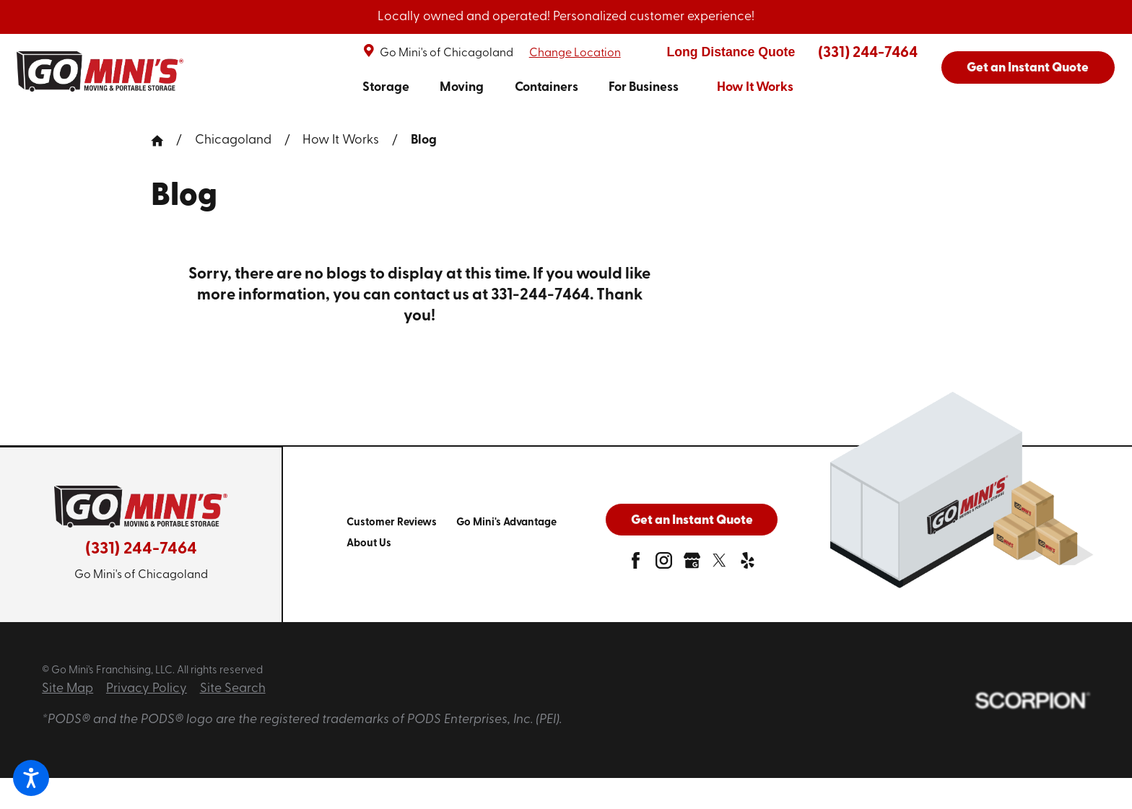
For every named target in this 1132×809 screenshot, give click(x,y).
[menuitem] (385, 88)
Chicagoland (233, 140)
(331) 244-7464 (868, 53)
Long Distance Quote (730, 52)
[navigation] (577, 88)
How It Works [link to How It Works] (755, 88)
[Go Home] (163, 140)
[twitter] (719, 564)
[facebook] (635, 564)
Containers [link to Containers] (546, 88)
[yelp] (747, 564)
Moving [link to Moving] (462, 88)
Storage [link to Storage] (385, 88)
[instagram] (664, 564)
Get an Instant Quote (1028, 68)
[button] (31, 778)
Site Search (233, 689)
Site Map (67, 689)
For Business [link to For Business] (644, 88)
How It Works (340, 140)
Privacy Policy (146, 689)
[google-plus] (692, 564)
